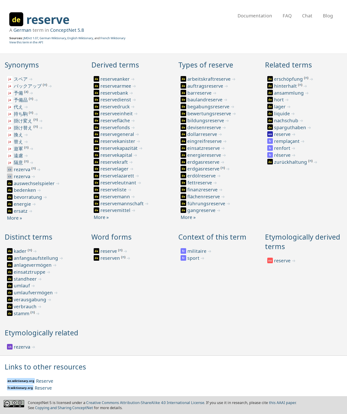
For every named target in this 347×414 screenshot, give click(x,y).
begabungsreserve (209, 106)
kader (21, 251)
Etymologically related (41, 332)
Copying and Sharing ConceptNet (64, 407)
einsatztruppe (30, 272)
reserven (110, 258)
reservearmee (116, 86)
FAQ (287, 16)
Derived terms (115, 65)
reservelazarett (117, 176)
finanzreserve (203, 189)
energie (23, 204)
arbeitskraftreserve (209, 79)
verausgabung (30, 299)
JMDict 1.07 (30, 38)
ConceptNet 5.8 (67, 30)
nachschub (286, 120)
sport (194, 258)
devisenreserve (204, 127)
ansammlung (289, 93)
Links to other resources (45, 367)
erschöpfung (289, 79)
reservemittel (116, 210)
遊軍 (19, 148)
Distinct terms (28, 237)
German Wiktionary (53, 38)
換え (19, 135)
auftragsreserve (205, 86)
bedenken (25, 190)
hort (279, 99)
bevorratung (28, 197)
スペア (21, 79)
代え (19, 107)
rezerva (22, 169)
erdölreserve (202, 176)
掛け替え (23, 128)
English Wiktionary (80, 38)
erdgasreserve (204, 162)
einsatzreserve (204, 148)
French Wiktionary (113, 38)
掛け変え (23, 121)
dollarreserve (202, 134)
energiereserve (204, 155)
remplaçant (287, 141)
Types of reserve (205, 65)
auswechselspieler (35, 183)
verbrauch (26, 306)
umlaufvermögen (34, 292)
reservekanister (118, 141)
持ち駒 (21, 114)
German (22, 30)
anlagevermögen (33, 265)
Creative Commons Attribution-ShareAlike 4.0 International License (145, 402)
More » (14, 218)
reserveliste (114, 189)
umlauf (22, 285)
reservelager (115, 169)
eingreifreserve (205, 141)
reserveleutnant (118, 183)
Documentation (255, 16)
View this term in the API (26, 42)
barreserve (200, 93)
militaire (197, 251)
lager (280, 106)
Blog (328, 16)
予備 (19, 93)
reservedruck (115, 106)
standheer (26, 279)
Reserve (44, 381)
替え (19, 141)
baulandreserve (205, 99)
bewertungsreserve (209, 113)
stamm (22, 313)
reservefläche (115, 120)
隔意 (19, 162)
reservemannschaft (122, 203)
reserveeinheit (117, 113)
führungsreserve (206, 203)
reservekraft (114, 162)
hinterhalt (286, 86)
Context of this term (212, 237)
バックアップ (28, 86)
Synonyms (22, 65)
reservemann (115, 196)
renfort (282, 148)
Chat (307, 16)
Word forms (111, 237)
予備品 (21, 100)
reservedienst (116, 99)
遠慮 (19, 155)
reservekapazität (119, 148)
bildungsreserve (206, 120)
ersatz (21, 211)
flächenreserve (204, 196)
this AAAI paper (282, 402)
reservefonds (115, 127)
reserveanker (115, 79)
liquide (282, 113)
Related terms (288, 65)
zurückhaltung (291, 162)
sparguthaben (290, 127)
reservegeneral (117, 134)
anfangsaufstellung (36, 258)
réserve (283, 155)
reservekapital (116, 155)
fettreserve (200, 183)
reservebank (114, 93)
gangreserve (202, 210)
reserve (47, 19)
